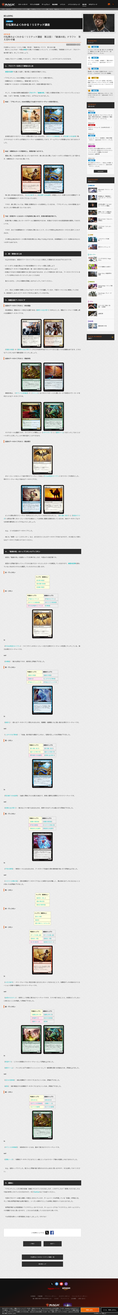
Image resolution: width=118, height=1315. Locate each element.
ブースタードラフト (71, 44)
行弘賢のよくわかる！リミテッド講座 (21, 9)
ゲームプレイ (46, 4)
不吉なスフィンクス (35, 682)
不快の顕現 (34, 825)
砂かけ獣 (38, 916)
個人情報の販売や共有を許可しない (42, 1298)
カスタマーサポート (64, 1296)
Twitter (36, 1192)
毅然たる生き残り (43, 310)
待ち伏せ (34, 1100)
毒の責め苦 (40, 901)
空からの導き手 (35, 752)
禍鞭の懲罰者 (35, 821)
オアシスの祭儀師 (22, 393)
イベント (62, 4)
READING (8, 9)
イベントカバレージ (74, 4)
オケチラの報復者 (53, 136)
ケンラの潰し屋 (36, 935)
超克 (45, 1021)
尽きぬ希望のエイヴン (51, 476)
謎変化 (31, 679)
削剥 (37, 920)
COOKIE (56, 1298)
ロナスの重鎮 (35, 1107)
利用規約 (33, 1296)
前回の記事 (9, 72)
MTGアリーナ (93, 4)
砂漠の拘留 (40, 580)
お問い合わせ (81, 1298)
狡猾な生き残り (49, 755)
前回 (25, 49)
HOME (3, 9)
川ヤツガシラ (47, 432)
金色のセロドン (49, 942)
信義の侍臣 (9, 349)
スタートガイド (22, 4)
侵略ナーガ (49, 1103)
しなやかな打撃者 (49, 679)
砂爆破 (48, 606)
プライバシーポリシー (51, 1296)
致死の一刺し (41, 898)
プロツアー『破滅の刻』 (37, 93)
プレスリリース (65, 1298)
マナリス (35, 393)
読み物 (84, 4)
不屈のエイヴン (33, 599)
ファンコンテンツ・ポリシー (79, 1296)
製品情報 (55, 4)
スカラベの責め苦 (49, 825)
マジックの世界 (34, 4)
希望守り (35, 1018)
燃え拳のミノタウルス (42, 923)
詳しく (104, 1313)
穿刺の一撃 (34, 938)
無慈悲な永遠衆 (35, 828)
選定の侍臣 (32, 675)
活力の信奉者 (48, 1018)
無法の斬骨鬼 (41, 905)
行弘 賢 (78, 44)
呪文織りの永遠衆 (70, 136)
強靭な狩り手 (37, 1014)
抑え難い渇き (63, 515)
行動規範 (40, 1296)
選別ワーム (60, 432)
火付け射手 (30, 195)
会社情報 (73, 1298)
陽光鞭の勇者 (41, 584)
